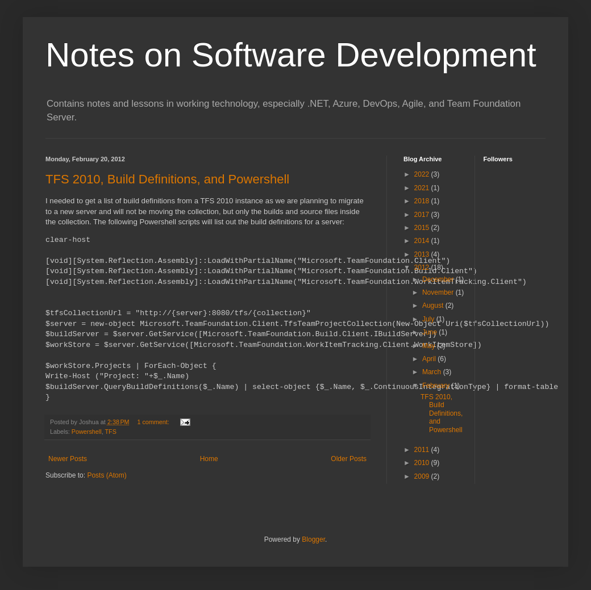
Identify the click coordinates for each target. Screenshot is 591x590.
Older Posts (349, 459)
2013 (422, 254)
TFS (110, 431)
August (434, 305)
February (436, 386)
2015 (422, 228)
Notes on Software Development (290, 55)
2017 (422, 215)
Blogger (313, 539)
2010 (422, 463)
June (430, 332)
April (430, 359)
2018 (422, 201)
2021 (422, 188)
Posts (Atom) (106, 475)
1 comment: (153, 422)
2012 (422, 267)
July (429, 319)
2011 (422, 450)
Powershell (87, 431)
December (439, 279)
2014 (422, 241)
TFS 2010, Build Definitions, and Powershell (167, 179)
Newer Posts (67, 459)
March (432, 372)
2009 (422, 476)
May (429, 346)
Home (209, 459)
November (439, 292)
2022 (422, 174)
